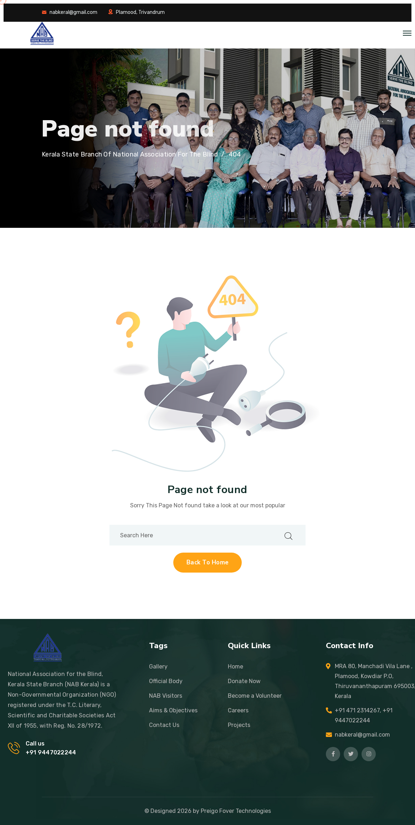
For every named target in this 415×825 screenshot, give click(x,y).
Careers (238, 710)
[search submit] (288, 535)
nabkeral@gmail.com (73, 12)
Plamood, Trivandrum (140, 12)
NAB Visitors (165, 695)
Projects (239, 725)
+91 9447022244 (51, 752)
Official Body (166, 681)
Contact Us (164, 725)
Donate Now (244, 681)
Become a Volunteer (255, 695)
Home (235, 666)
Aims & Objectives (173, 710)
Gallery (158, 666)
